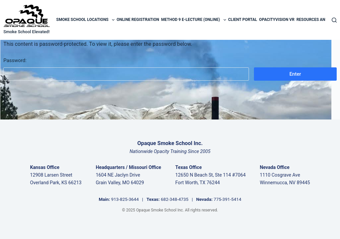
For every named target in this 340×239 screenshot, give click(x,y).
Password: (126, 69)
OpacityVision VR (277, 19)
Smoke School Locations (85, 20)
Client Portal (242, 19)
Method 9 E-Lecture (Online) (193, 20)
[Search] (334, 20)
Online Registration (138, 19)
